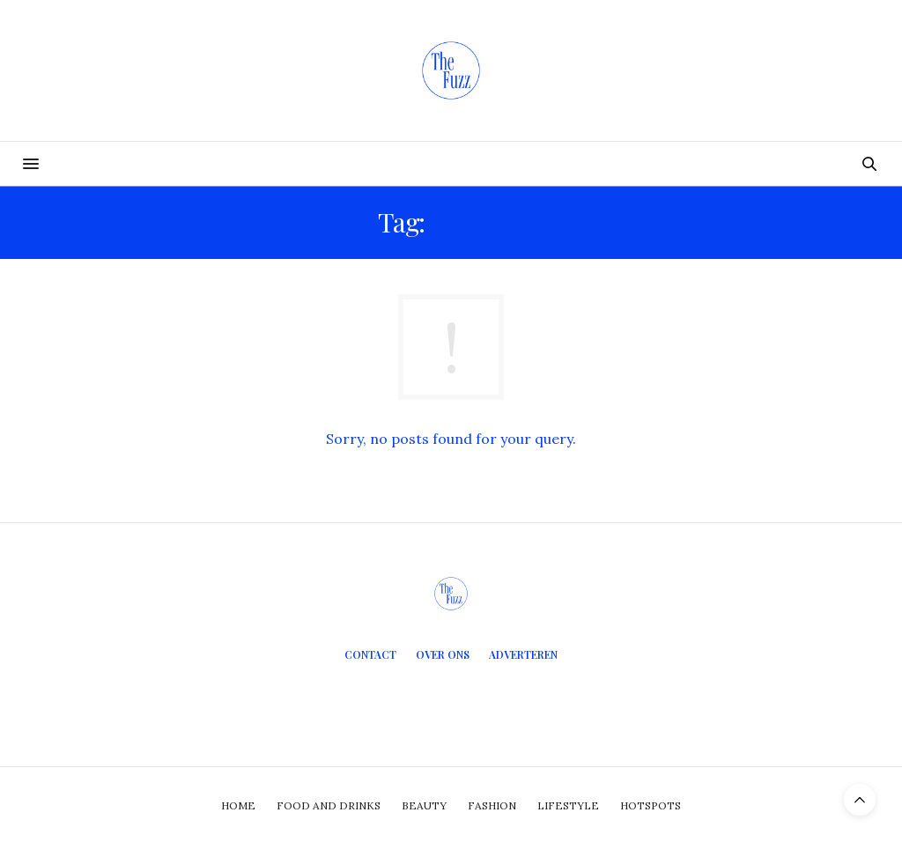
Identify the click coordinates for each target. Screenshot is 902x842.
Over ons (442, 654)
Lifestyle (568, 805)
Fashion (492, 805)
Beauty (424, 805)
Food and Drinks (329, 805)
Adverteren (523, 654)
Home (238, 805)
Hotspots (650, 805)
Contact (370, 654)
